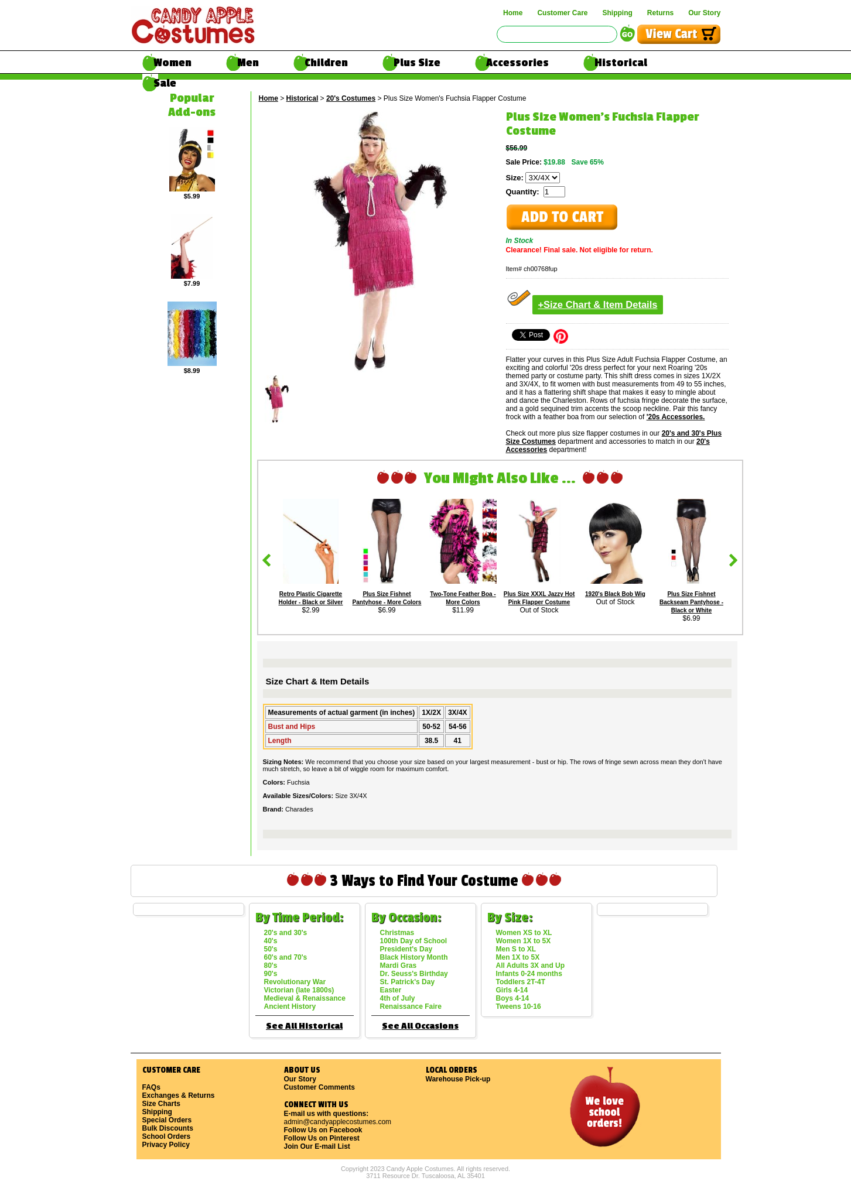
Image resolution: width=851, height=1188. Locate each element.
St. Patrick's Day (407, 982)
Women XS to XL (524, 933)
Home (512, 13)
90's (271, 974)
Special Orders (167, 1120)
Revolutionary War (295, 982)
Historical (620, 62)
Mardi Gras (398, 965)
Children (326, 62)
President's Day (406, 949)
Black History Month (414, 957)
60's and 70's (285, 957)
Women (172, 62)
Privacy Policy (166, 1145)
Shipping (617, 13)
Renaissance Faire (411, 1006)
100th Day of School (413, 941)
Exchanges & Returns (178, 1095)
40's (271, 941)
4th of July (397, 998)
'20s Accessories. (676, 417)
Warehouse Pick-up (458, 1079)
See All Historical (304, 1026)
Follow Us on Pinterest (322, 1138)
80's (271, 965)
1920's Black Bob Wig (615, 594)
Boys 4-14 (512, 998)
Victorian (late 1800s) (299, 990)
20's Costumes (350, 98)
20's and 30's (285, 933)
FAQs (151, 1087)
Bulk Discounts (167, 1128)
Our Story (704, 13)
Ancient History (290, 1006)
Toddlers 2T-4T (520, 982)
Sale (164, 83)
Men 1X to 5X (518, 957)
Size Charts (161, 1104)
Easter (391, 990)
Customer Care (562, 13)
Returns (660, 13)
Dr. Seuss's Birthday (414, 974)
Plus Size (417, 62)
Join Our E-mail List (317, 1146)
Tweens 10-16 (518, 1006)
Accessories (517, 62)
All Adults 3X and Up (530, 965)
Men (248, 62)
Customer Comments (319, 1087)
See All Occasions (420, 1026)
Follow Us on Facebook (323, 1130)
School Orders (166, 1136)
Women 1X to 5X (523, 941)
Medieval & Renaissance (305, 998)
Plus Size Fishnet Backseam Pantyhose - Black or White (691, 602)
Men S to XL (516, 949)
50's (271, 949)
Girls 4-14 (512, 990)
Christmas (397, 933)
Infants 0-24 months (529, 974)
